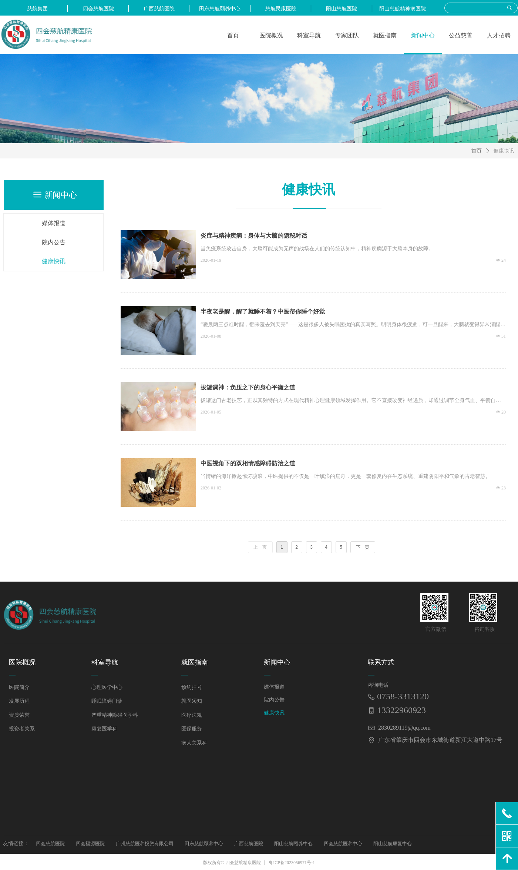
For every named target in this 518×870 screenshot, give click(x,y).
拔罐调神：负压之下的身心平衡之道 (248, 387)
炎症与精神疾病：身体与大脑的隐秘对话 (254, 235)
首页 (476, 151)
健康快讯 (504, 151)
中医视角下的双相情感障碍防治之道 (248, 463)
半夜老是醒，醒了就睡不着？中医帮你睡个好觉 (263, 311)
